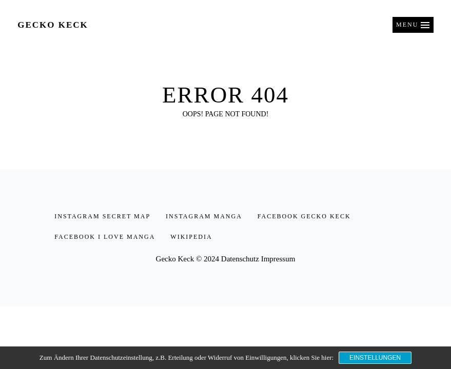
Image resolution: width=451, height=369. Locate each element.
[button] (413, 25)
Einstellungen (375, 357)
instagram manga (204, 216)
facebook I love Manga (104, 236)
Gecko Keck (52, 25)
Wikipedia (191, 236)
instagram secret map (102, 216)
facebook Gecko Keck (304, 216)
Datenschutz (240, 259)
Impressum (278, 259)
